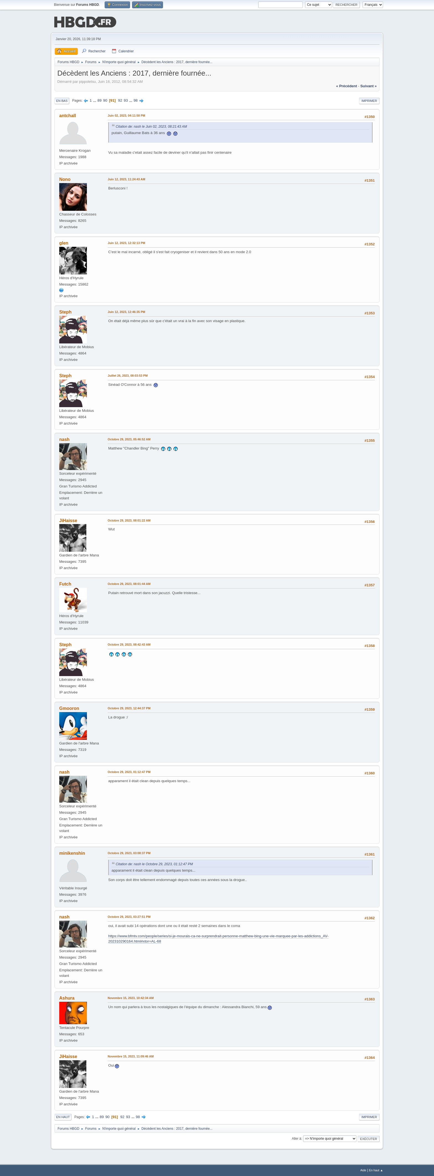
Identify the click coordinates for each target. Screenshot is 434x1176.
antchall (67, 115)
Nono (65, 179)
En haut (63, 1117)
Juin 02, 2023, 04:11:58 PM (126, 115)
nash (64, 439)
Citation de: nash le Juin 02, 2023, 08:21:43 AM (151, 127)
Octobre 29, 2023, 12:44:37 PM (129, 708)
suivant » (368, 86)
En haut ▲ (376, 1170)
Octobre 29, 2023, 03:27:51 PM (129, 916)
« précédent (346, 86)
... (95, 100)
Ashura (66, 998)
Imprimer (369, 100)
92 (120, 100)
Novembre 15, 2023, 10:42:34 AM (131, 998)
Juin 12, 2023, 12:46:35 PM (126, 312)
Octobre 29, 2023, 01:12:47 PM (129, 772)
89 (99, 100)
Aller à (296, 1139)
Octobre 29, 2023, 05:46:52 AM (129, 439)
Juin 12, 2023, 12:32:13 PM (126, 243)
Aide (363, 1170)
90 (105, 100)
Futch (65, 584)
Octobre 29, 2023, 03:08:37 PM (129, 853)
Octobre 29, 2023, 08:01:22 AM (129, 520)
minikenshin (72, 853)
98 (135, 100)
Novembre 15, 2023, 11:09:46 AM (131, 1056)
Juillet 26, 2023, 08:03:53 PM (128, 375)
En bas (62, 100)
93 (126, 100)
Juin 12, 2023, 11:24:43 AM (126, 179)
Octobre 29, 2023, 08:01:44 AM (129, 584)
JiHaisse (68, 520)
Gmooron (69, 708)
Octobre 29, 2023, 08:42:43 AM (129, 644)
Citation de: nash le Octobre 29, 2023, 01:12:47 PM (154, 864)
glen (63, 243)
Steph (65, 312)
